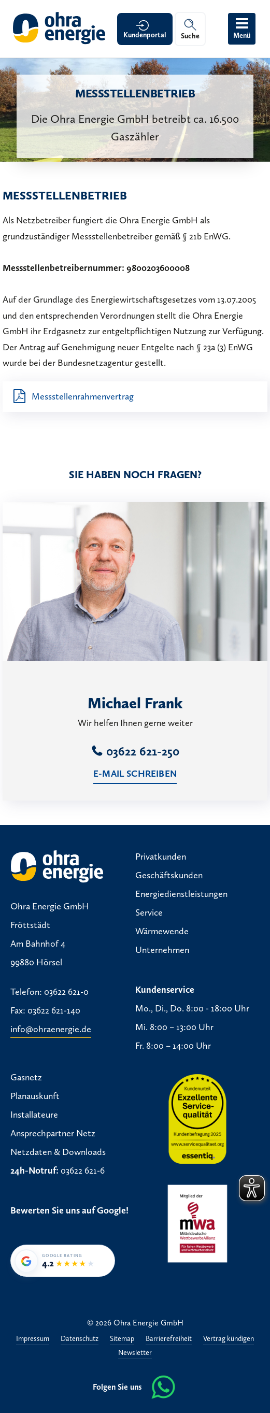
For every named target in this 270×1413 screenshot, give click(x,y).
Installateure (34, 1114)
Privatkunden (160, 856)
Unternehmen (162, 949)
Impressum (32, 1339)
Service (149, 912)
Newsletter (135, 1353)
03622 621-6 (83, 1170)
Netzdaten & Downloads (58, 1152)
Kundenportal (144, 35)
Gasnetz (26, 1077)
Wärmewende (162, 931)
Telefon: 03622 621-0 (49, 991)
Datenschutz (79, 1339)
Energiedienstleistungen (181, 894)
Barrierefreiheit (169, 1339)
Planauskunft (35, 1096)
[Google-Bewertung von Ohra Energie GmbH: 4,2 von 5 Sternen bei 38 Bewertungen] (62, 1260)
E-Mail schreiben (135, 773)
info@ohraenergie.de (50, 1029)
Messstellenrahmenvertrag (83, 396)
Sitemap (122, 1339)
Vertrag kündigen (228, 1339)
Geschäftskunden (169, 875)
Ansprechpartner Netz (52, 1133)
